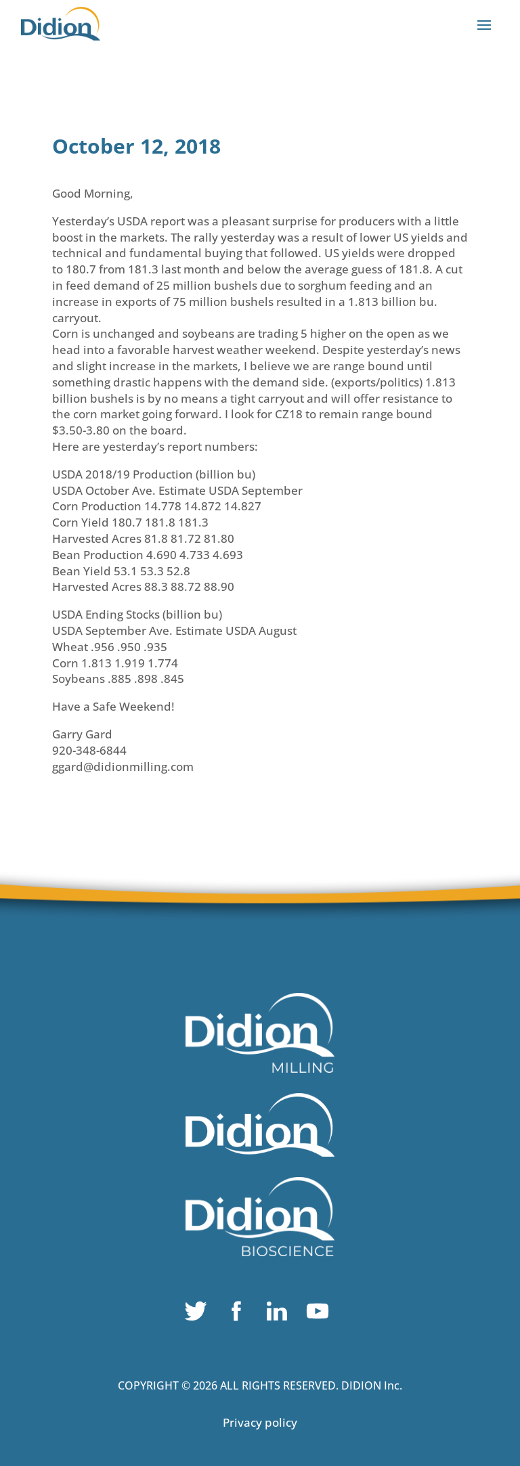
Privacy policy (260, 1422)
